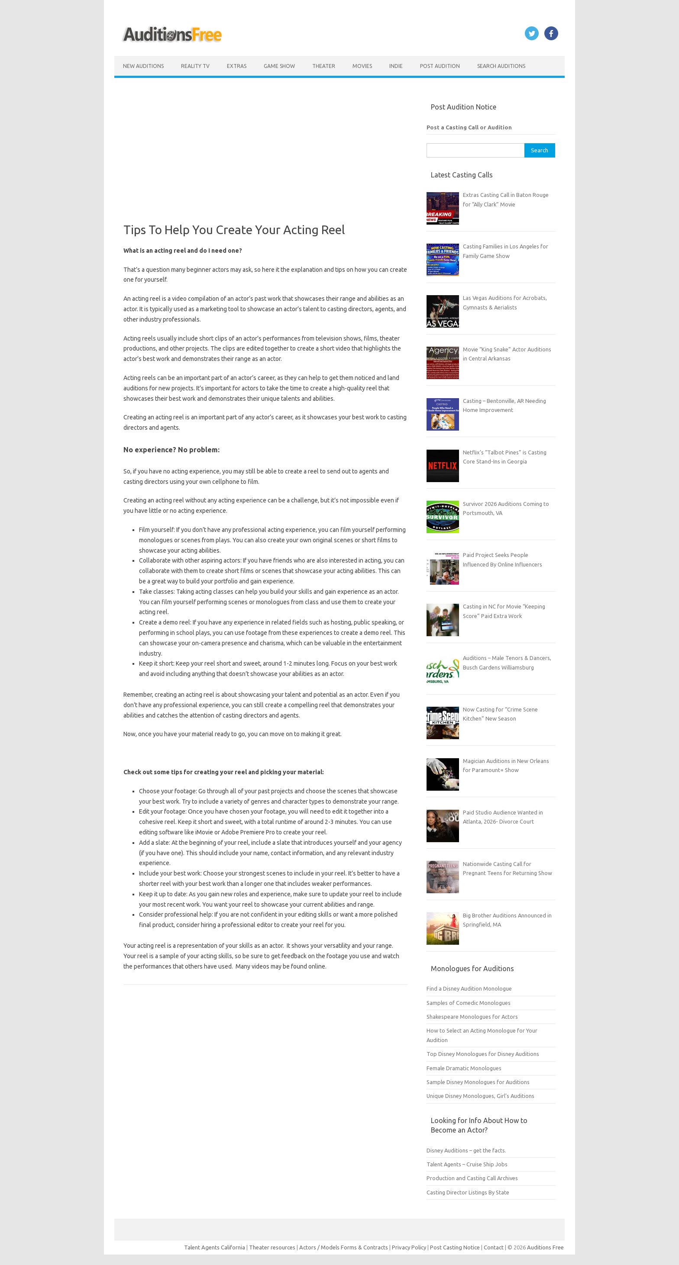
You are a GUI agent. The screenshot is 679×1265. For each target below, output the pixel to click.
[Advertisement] (265, 161)
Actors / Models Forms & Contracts (343, 1247)
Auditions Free (545, 1247)
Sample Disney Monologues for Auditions (478, 1082)
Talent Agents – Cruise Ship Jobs (467, 1164)
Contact (494, 1247)
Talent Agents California (214, 1247)
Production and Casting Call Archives (472, 1178)
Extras (236, 66)
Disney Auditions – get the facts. (466, 1150)
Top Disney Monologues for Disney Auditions (483, 1054)
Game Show (279, 66)
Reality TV (195, 66)
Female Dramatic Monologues (464, 1068)
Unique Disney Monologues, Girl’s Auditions (480, 1096)
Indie (396, 66)
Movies (362, 66)
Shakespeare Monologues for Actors (472, 1017)
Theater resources (272, 1247)
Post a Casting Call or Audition (469, 127)
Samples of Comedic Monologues (469, 1003)
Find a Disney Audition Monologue (469, 988)
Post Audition (440, 66)
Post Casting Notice (455, 1247)
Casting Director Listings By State (468, 1192)
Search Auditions (501, 66)
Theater (323, 66)
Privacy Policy (409, 1247)
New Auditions (143, 66)
